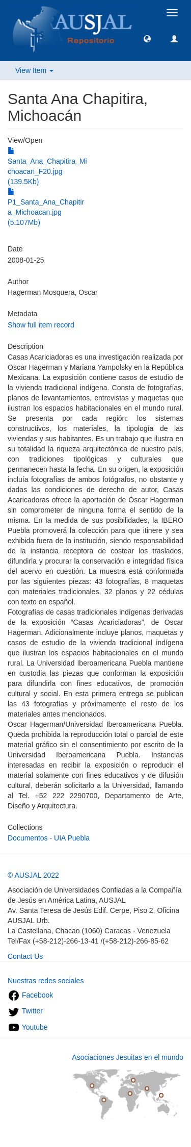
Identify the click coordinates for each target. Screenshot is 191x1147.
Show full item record (41, 325)
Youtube (28, 1027)
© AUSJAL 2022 (33, 875)
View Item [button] (34, 70)
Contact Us (25, 956)
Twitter (25, 1011)
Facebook (30, 995)
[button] (147, 38)
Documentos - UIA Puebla (49, 838)
